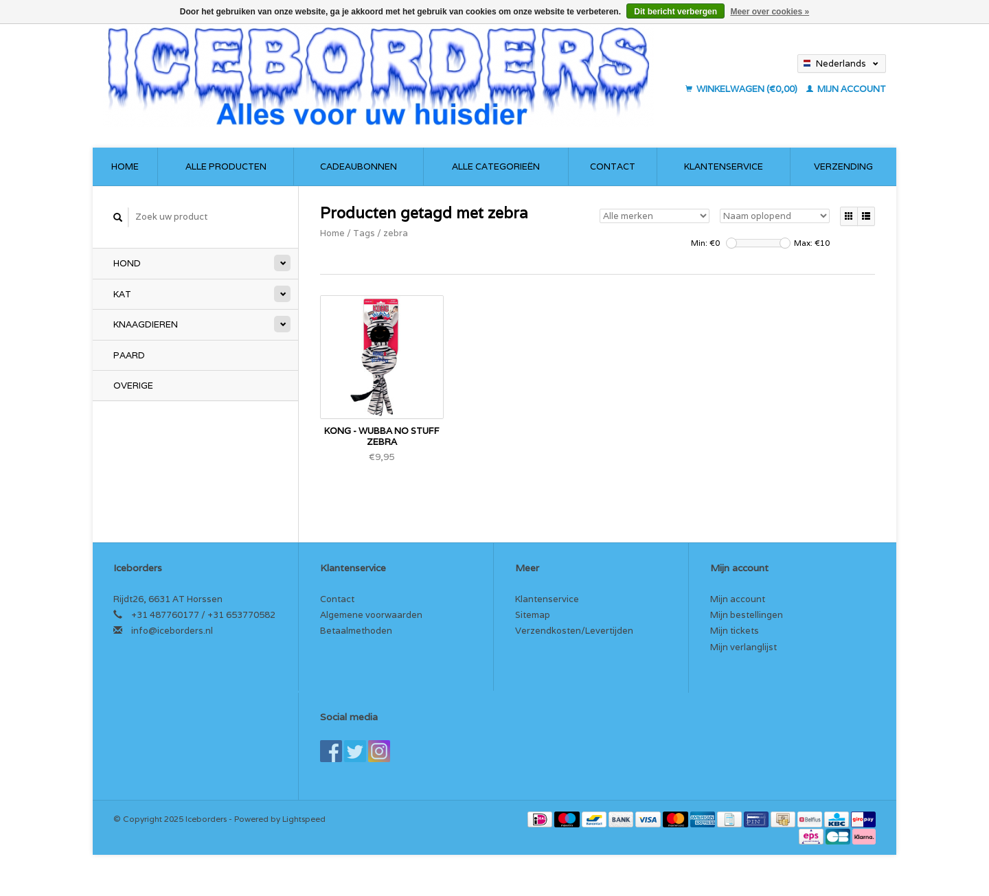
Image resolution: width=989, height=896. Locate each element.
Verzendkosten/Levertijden (574, 630)
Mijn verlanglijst (743, 647)
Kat (122, 294)
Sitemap (532, 615)
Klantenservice (723, 166)
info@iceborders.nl (172, 630)
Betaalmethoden (356, 630)
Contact (612, 166)
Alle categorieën (496, 166)
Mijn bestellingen (746, 615)
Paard (129, 355)
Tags (364, 233)
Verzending (843, 166)
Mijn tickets (734, 630)
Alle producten (225, 166)
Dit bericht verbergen (675, 11)
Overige (133, 385)
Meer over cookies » (769, 11)
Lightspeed (304, 819)
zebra (395, 233)
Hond (127, 263)
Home (125, 166)
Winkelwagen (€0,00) (742, 89)
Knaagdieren (145, 324)
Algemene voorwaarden (371, 615)
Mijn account (846, 89)
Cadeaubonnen (358, 166)
